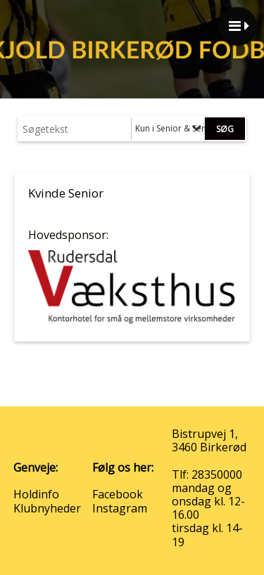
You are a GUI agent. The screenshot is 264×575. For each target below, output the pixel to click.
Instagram (119, 508)
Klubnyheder (47, 508)
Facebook (117, 494)
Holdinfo (36, 494)
